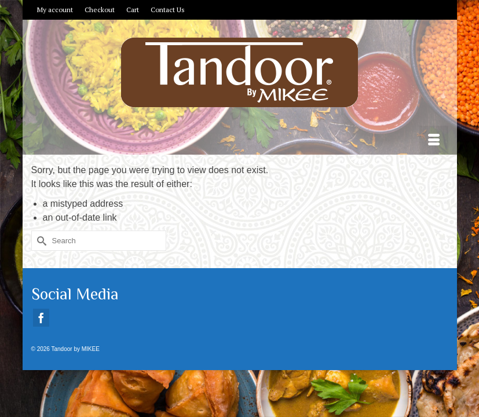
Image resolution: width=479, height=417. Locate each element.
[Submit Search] (40, 241)
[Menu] (433, 140)
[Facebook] (41, 318)
